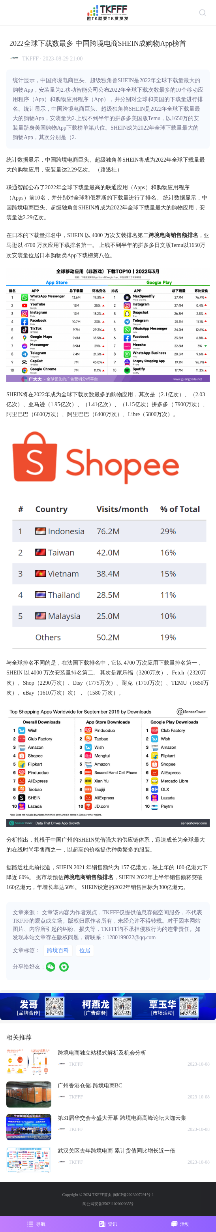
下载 (188, 160)
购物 (22, 170)
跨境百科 (58, 950)
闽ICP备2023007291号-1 (133, 1194)
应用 (33, 170)
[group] (108, 1007)
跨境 (61, 160)
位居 (84, 950)
